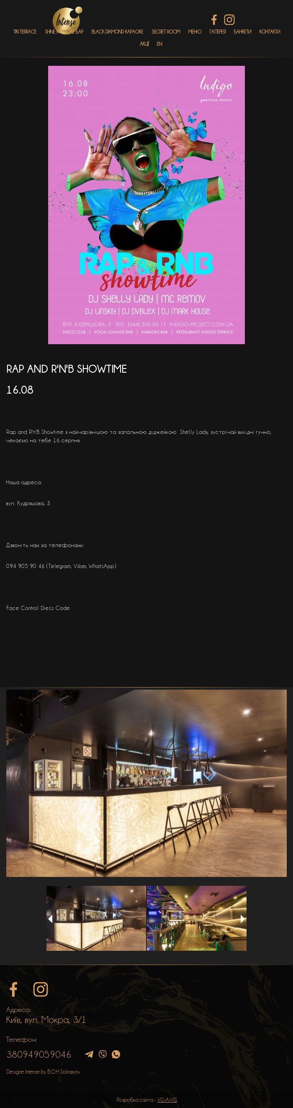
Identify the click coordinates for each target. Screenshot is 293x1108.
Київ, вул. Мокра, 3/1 (46, 1020)
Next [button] (243, 919)
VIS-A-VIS (167, 1100)
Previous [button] (50, 919)
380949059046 (39, 1054)
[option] (146, 783)
